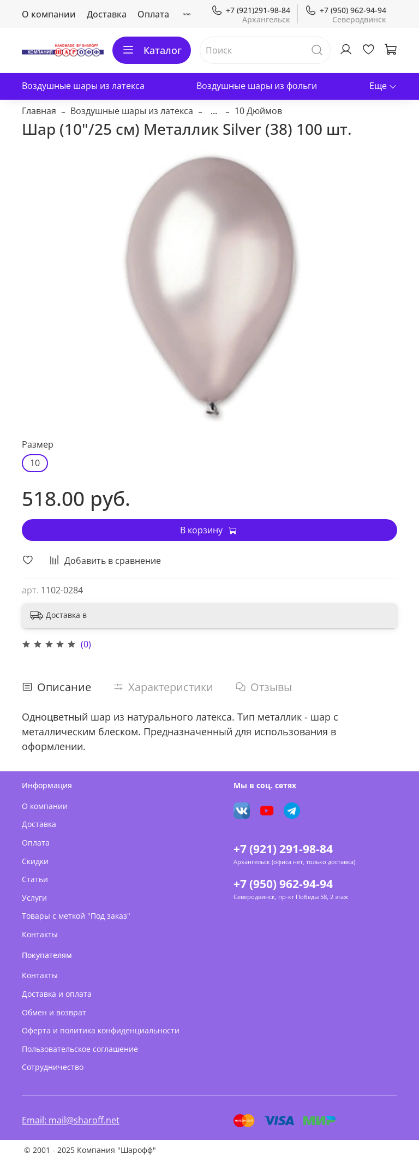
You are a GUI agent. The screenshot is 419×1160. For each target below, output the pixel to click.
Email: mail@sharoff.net (70, 1120)
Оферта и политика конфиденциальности (100, 1030)
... (214, 111)
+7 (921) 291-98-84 (283, 848)
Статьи (35, 879)
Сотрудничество (52, 1067)
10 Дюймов (258, 111)
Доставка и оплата (57, 994)
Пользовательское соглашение (80, 1049)
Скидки (35, 861)
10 (35, 463)
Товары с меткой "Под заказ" (76, 916)
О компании (49, 14)
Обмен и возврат (54, 1012)
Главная (39, 111)
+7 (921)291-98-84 (250, 10)
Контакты (40, 934)
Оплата (153, 14)
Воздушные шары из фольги (256, 86)
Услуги (34, 898)
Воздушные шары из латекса (83, 86)
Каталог (152, 50)
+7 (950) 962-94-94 (345, 10)
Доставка (107, 14)
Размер (37, 444)
